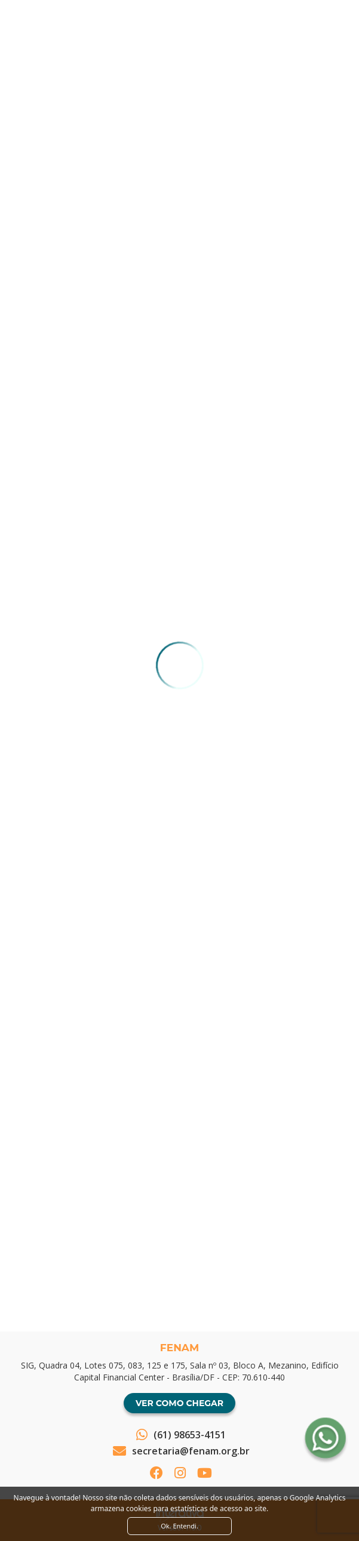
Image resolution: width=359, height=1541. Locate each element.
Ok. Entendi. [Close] (179, 1525)
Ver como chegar (179, 1403)
